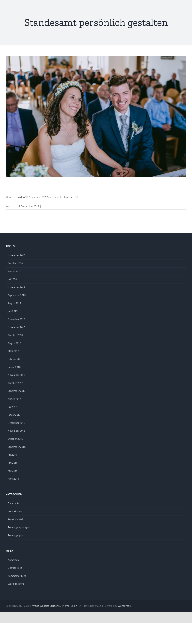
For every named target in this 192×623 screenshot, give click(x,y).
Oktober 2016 (15, 438)
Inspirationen (15, 511)
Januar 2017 (14, 414)
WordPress (124, 605)
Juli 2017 (12, 407)
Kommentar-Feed (17, 575)
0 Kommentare (70, 206)
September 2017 (17, 390)
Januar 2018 (14, 367)
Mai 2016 (12, 470)
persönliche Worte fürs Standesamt (52, 186)
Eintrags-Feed (15, 567)
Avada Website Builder (45, 605)
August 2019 (14, 303)
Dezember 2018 (16, 319)
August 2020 (14, 271)
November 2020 (16, 255)
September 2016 (17, 446)
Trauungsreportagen (19, 527)
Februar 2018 (15, 359)
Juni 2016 (12, 462)
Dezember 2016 (16, 423)
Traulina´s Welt (15, 519)
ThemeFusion (69, 605)
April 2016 (13, 478)
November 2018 (16, 327)
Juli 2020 (12, 279)
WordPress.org (16, 583)
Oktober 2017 (15, 383)
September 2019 (17, 295)
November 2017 (16, 375)
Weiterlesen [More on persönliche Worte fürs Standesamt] (177, 206)
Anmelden (13, 560)
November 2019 (16, 287)
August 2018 (14, 343)
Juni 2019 (12, 311)
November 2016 (16, 430)
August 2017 (14, 399)
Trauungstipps (50, 206)
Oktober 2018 (15, 335)
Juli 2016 (12, 454)
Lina (13, 206)
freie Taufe (13, 503)
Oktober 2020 (15, 263)
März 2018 (13, 351)
